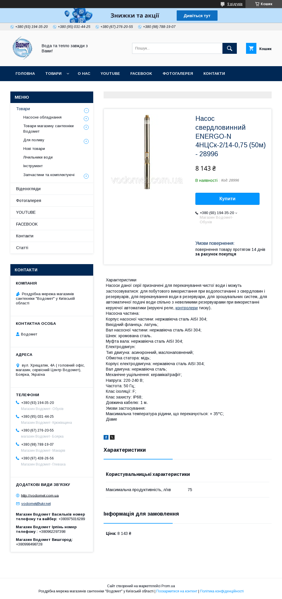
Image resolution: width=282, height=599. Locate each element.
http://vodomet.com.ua (40, 495)
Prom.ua (168, 586)
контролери (187, 308)
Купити (228, 198)
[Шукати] (229, 48)
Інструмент (33, 166)
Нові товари (34, 148)
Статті (79, 88)
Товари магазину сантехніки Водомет (48, 128)
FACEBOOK (141, 73)
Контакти (214, 73)
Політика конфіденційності (222, 591)
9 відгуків (235, 4)
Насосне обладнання (42, 117)
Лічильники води (38, 157)
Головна (25, 73)
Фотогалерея (178, 73)
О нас (84, 73)
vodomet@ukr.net (36, 503)
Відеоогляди (28, 188)
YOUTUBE (110, 73)
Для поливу (33, 140)
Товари (53, 73)
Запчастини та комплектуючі (49, 175)
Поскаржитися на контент (176, 591)
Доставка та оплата (38, 88)
